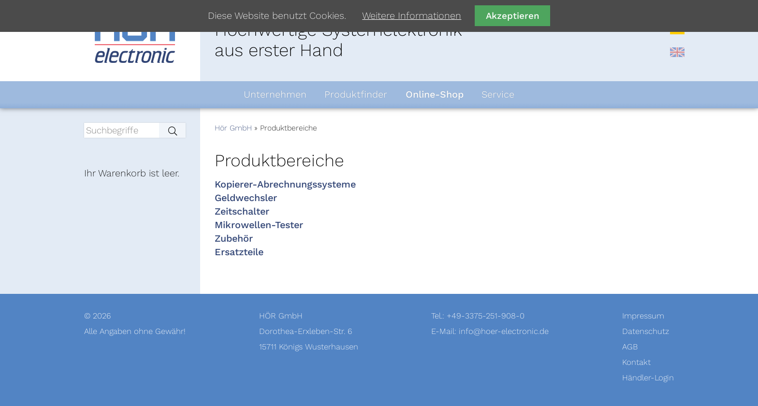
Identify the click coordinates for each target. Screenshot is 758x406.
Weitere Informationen (411, 16)
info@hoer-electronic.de (504, 331)
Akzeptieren (512, 16)
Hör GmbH (233, 128)
